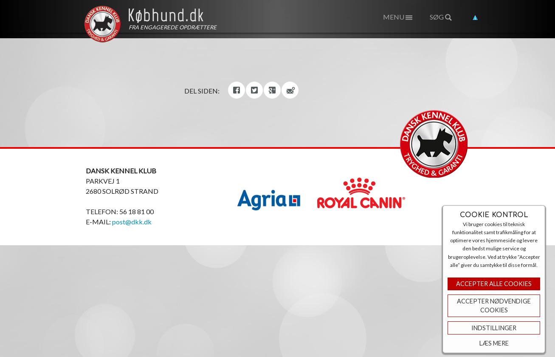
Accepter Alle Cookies (494, 283)
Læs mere (494, 343)
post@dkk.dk (132, 222)
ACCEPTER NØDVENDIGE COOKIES (494, 306)
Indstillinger (493, 328)
